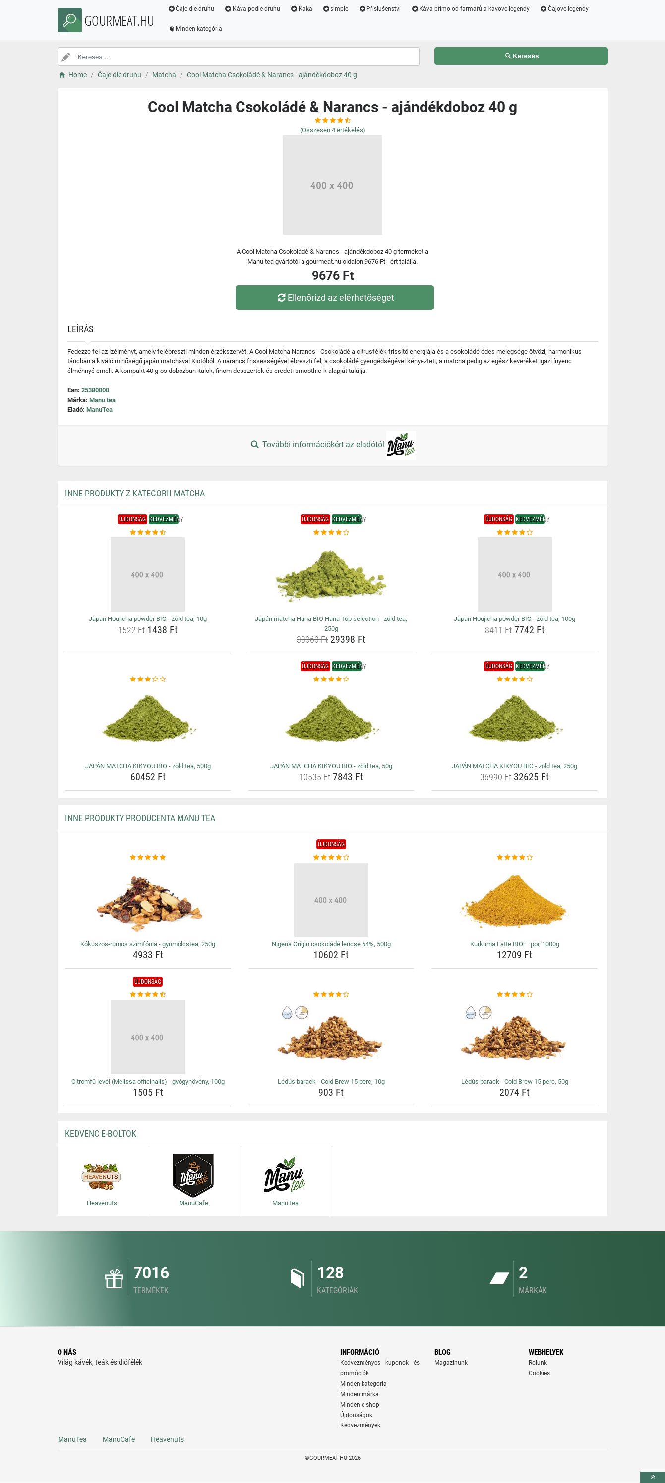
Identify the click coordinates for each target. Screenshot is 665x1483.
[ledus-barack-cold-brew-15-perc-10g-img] (331, 1037)
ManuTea (99, 409)
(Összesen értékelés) (332, 130)
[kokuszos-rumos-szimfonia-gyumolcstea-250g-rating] (148, 858)
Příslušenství (381, 8)
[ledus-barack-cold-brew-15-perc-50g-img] (514, 1037)
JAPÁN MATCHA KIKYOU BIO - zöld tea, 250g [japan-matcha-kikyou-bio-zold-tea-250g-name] (514, 766)
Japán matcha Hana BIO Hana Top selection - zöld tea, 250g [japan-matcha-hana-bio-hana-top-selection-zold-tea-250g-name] (331, 623)
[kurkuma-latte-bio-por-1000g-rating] (514, 858)
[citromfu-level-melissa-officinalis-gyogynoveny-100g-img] (148, 1037)
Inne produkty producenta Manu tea (140, 818)
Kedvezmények (360, 1425)
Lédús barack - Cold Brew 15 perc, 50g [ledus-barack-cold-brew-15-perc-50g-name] (514, 1081)
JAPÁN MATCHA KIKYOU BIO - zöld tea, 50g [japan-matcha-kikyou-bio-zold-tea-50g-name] (331, 766)
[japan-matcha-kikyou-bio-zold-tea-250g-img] (514, 721)
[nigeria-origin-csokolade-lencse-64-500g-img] (331, 900)
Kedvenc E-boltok (100, 1133)
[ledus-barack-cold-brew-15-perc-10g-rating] (331, 995)
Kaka (302, 8)
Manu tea (102, 400)
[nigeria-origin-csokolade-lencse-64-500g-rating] (331, 858)
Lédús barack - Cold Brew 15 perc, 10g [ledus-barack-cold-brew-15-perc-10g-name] (331, 1081)
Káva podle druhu (253, 8)
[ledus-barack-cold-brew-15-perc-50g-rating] (514, 995)
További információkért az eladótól (332, 445)
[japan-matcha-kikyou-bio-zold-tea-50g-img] (331, 721)
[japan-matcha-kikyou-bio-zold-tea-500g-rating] (148, 679)
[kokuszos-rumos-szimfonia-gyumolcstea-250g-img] (148, 900)
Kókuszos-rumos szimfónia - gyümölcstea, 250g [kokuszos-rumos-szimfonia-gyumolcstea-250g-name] (147, 944)
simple (336, 8)
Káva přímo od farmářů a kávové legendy (471, 8)
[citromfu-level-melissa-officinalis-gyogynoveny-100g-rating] (148, 995)
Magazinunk (451, 1362)
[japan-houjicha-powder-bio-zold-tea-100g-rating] (514, 533)
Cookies (539, 1373)
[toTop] (652, 1477)
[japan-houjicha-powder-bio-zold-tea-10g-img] (148, 574)
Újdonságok (356, 1415)
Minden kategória (196, 28)
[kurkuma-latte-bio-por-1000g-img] (514, 900)
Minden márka (359, 1394)
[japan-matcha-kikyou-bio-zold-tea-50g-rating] (331, 679)
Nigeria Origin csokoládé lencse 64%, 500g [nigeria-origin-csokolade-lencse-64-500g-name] (331, 944)
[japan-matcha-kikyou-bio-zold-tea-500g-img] (148, 721)
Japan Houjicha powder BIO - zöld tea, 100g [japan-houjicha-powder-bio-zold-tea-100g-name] (514, 618)
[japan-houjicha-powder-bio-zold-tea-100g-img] (514, 574)
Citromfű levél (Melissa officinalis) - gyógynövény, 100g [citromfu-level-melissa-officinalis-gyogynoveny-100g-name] (148, 1081)
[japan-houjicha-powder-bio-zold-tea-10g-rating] (148, 533)
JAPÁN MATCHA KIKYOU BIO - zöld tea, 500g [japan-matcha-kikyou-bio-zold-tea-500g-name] (148, 766)
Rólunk (538, 1362)
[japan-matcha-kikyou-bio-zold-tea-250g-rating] (514, 679)
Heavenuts (167, 1439)
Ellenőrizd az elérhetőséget (334, 297)
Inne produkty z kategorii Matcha (135, 493)
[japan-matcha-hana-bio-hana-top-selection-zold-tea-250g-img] (331, 574)
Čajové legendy (565, 8)
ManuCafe (119, 1439)
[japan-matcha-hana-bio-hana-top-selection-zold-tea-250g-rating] (331, 533)
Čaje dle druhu (192, 8)
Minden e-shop (359, 1404)
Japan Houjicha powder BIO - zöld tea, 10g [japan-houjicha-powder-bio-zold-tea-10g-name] (148, 618)
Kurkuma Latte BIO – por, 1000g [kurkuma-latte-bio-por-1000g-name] (514, 944)
